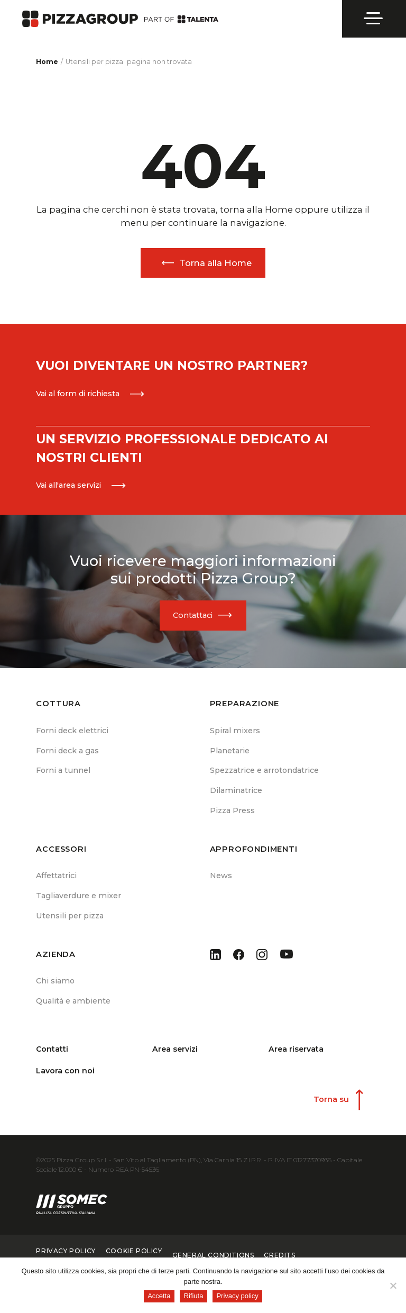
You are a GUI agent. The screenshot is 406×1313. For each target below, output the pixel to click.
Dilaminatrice (235, 795)
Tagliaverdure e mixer (78, 902)
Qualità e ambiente (73, 1009)
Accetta (158, 1296)
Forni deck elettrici (71, 732)
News (221, 881)
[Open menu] (374, 18)
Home (47, 62)
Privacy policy (237, 1296)
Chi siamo (55, 987)
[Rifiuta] (392, 1285)
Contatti (52, 1056)
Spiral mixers (235, 732)
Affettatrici (56, 881)
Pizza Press (232, 815)
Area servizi (175, 1056)
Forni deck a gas (67, 753)
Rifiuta (194, 1296)
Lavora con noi (65, 1078)
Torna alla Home (215, 263)
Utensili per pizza (69, 922)
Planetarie (229, 753)
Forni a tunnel (63, 774)
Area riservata (297, 1056)
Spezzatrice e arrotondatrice (264, 774)
